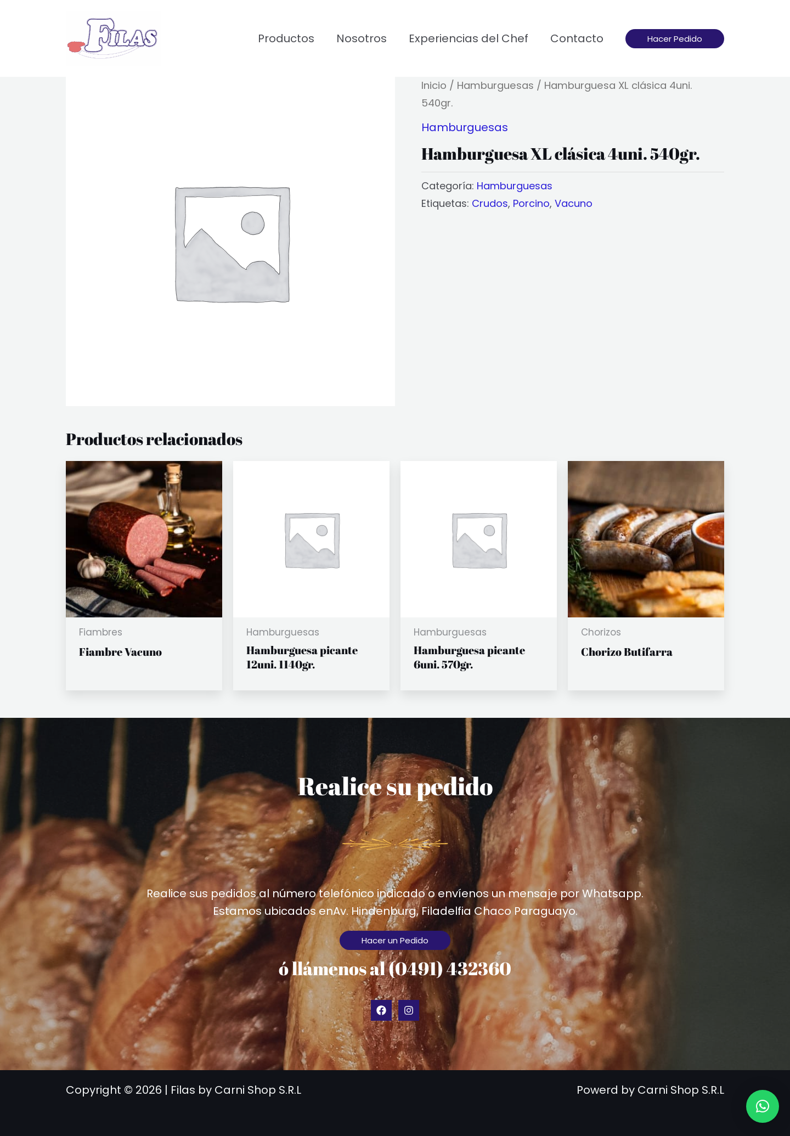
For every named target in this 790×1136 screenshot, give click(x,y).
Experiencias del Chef (468, 38)
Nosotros (361, 38)
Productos (286, 38)
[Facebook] (381, 1010)
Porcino (531, 203)
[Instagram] (408, 1010)
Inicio (434, 85)
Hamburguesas (495, 85)
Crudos (490, 203)
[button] (674, 38)
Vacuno (573, 203)
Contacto (576, 38)
